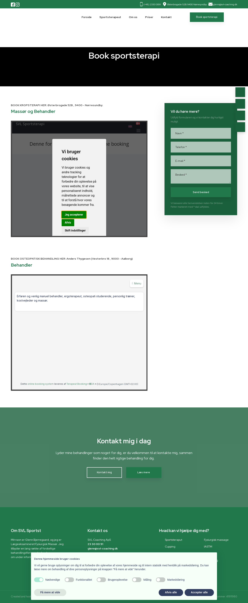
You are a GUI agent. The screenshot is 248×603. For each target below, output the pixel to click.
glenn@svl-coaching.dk (225, 4)
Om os (133, 17)
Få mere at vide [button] (50, 592)
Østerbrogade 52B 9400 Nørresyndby (187, 4)
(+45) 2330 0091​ (152, 4)
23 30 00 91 (95, 544)
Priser (149, 17)
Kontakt (166, 17)
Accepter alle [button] (199, 592)
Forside (87, 17)
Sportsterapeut (110, 17)
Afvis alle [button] (171, 592)
